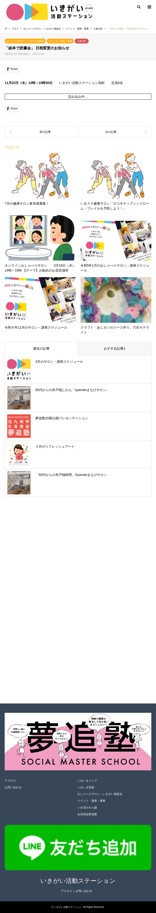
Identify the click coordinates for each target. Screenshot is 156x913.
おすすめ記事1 (114, 348)
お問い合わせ (13, 787)
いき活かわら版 (87, 807)
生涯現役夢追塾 (87, 814)
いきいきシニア (87, 780)
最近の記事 (41, 348)
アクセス (10, 780)
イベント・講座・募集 (60, 41)
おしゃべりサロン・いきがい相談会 (25, 41)
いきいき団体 (85, 787)
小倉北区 (81, 41)
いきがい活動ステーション (78, 880)
